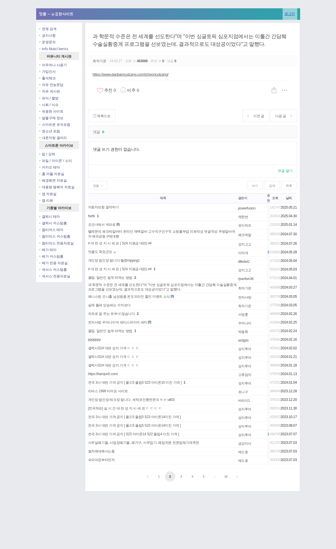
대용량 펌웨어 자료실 (57, 187)
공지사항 (47, 35)
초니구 (243, 392)
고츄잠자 (245, 375)
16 (226, 476)
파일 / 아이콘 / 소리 (55, 160)
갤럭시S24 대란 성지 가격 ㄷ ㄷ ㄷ (113, 348)
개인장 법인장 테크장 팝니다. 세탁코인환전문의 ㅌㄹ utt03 (131, 400)
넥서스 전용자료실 (54, 276)
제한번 (243, 217)
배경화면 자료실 (53, 180)
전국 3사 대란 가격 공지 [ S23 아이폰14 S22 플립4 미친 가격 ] (133, 434)
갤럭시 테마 (49, 216)
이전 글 (255, 115)
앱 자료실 (48, 193)
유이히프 (245, 225)
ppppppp (94, 340)
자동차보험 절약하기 (103, 207)
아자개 (243, 253)
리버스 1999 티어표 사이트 (108, 391)
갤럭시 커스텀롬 (53, 223)
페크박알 (245, 235)
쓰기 (255, 185)
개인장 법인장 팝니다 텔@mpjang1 (114, 260)
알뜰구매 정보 (51, 117)
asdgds (243, 340)
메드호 (243, 452)
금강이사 (245, 444)
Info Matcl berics (53, 48)
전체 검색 (48, 28)
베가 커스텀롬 (51, 256)
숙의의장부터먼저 (101, 460)
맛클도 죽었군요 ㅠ (102, 252)
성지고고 (245, 244)
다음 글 (283, 115)
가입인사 (47, 71)
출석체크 (47, 78)
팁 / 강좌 (47, 154)
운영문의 (47, 42)
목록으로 (101, 115)
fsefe (91, 216)
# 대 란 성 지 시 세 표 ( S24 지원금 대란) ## (120, 243)
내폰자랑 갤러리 (53, 137)
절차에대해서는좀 (101, 451)
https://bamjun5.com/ (103, 374)
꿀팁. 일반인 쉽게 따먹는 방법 (110, 278)
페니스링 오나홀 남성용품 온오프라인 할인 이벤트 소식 (129, 297)
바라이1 (244, 401)
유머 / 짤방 (49, 98)
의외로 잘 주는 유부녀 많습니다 (111, 314)
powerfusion (247, 208)
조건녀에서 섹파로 (102, 225)
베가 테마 (48, 249)
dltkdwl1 (244, 262)
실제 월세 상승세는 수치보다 (109, 305)
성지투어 (245, 349)
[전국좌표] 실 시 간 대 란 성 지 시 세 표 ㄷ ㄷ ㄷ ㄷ (125, 408)
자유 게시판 (49, 91)
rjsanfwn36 (246, 279)
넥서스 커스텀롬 (53, 269)
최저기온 (100, 61)
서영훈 (243, 315)
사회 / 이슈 (49, 104)
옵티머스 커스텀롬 (54, 236)
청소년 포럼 (49, 131)
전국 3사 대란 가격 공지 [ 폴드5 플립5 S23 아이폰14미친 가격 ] (134, 417)
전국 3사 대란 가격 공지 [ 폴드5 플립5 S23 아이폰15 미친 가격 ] (135, 383)
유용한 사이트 (51, 111)
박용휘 (243, 332)
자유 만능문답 (51, 84)
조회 (275, 198)
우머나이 (245, 323)
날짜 (289, 198)
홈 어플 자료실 (51, 173)
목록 (289, 185)
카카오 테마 (49, 167)
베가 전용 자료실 (53, 262)
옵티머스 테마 (51, 229)
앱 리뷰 (46, 200)
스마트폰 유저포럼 (54, 124)
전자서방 (245, 297)
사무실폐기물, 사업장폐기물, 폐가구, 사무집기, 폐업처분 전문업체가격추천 (143, 443)
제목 (163, 198)
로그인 (290, 13)
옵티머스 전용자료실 (56, 243)
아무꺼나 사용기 (53, 64)
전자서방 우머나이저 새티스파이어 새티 (117, 322)
